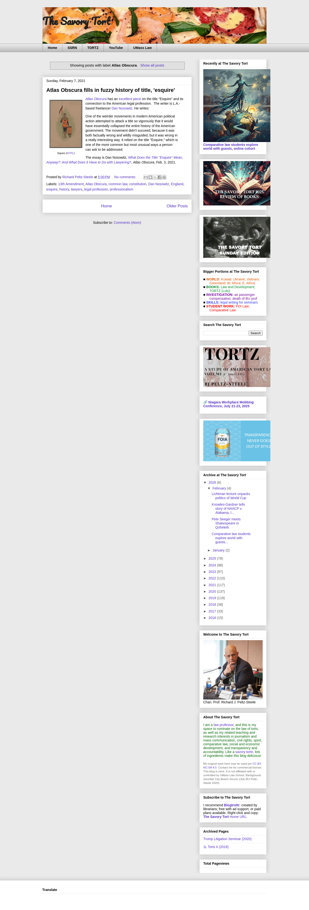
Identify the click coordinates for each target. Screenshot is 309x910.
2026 (213, 482)
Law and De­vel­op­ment (237, 287)
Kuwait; (226, 279)
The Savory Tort (76, 21)
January (218, 550)
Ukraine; (239, 279)
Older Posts (177, 206)
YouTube (116, 48)
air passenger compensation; (231, 296)
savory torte (244, 752)
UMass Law (142, 48)
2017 (213, 611)
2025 (213, 558)
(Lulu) (225, 291)
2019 (213, 598)
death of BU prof (244, 298)
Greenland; (218, 283)
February (219, 488)
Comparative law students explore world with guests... (231, 538)
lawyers (76, 189)
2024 (213, 565)
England (177, 184)
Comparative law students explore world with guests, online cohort (230, 146)
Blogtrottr (232, 805)
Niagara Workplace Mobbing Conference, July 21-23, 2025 (228, 404)
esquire (51, 189)
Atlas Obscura (96, 184)
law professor (223, 725)
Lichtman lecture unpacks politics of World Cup (231, 496)
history (64, 189)
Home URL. (225, 817)
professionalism (121, 189)
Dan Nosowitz (122, 108)
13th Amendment (71, 184)
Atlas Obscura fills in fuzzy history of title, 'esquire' (110, 90)
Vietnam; (253, 279)
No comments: (125, 177)
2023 (213, 572)
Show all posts (152, 65)
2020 (213, 591)
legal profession (96, 189)
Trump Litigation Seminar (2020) (227, 839)
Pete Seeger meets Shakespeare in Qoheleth (226, 523)
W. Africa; (234, 283)
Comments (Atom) (127, 222)
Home (52, 48)
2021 (213, 585)
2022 (213, 578)
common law (118, 184)
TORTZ (92, 48)
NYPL (70, 153)
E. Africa (248, 283)
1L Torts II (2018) (216, 847)
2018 (213, 604)
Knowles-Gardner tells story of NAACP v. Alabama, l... (228, 509)
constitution (137, 184)
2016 (213, 618)
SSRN (72, 48)
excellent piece (130, 99)
